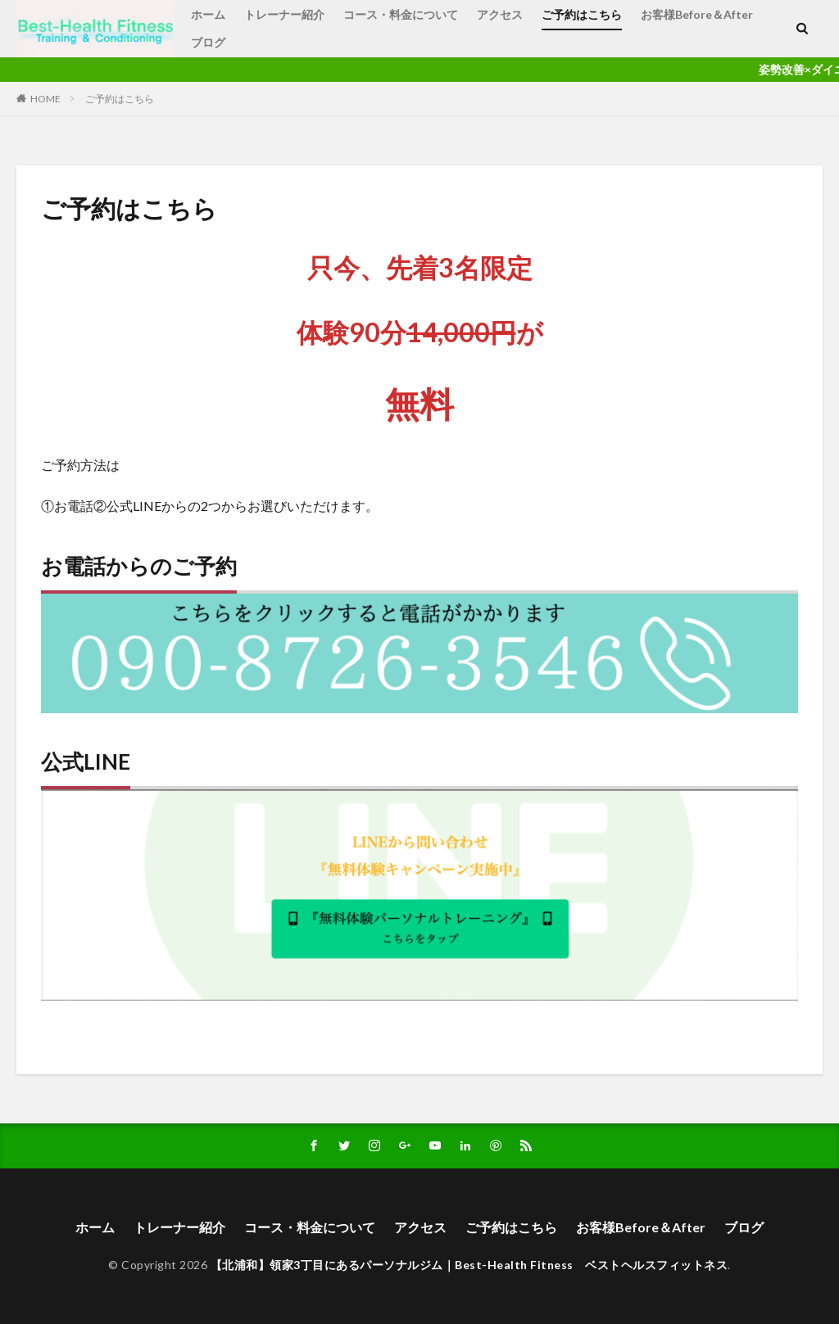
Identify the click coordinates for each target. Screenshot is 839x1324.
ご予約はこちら (582, 14)
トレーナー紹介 (284, 14)
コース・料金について (400, 14)
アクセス (500, 14)
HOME (45, 99)
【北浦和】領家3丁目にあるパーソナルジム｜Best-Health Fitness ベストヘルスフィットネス (469, 1265)
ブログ (208, 42)
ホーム (208, 14)
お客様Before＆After (697, 14)
